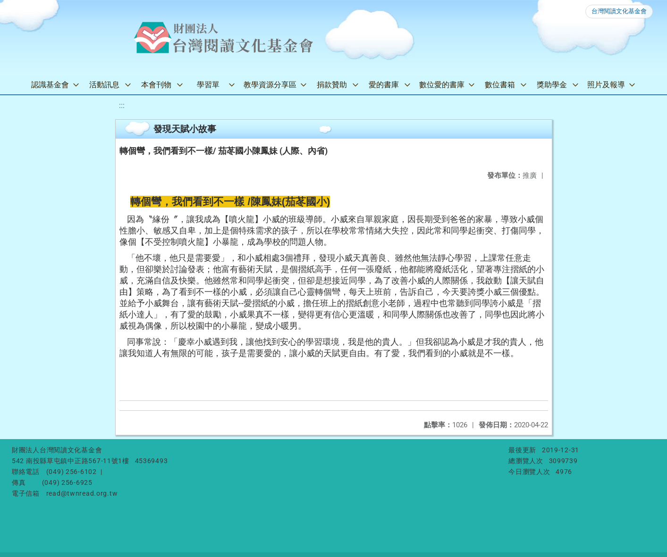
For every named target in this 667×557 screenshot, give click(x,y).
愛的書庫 (384, 84)
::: (122, 105)
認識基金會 (50, 84)
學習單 (208, 84)
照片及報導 (606, 84)
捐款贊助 (332, 84)
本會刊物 (156, 84)
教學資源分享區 (270, 84)
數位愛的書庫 (441, 84)
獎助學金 (552, 84)
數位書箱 (500, 84)
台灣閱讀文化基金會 (619, 11)
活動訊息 (104, 84)
